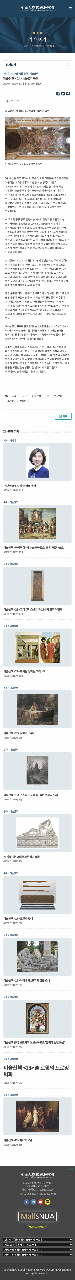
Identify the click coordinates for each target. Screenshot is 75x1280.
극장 (24, 396)
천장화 (23, 400)
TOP (70, 1169)
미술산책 (36, 396)
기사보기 (50, 45)
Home (25, 45)
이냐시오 (58, 396)
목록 (63, 416)
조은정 (10, 400)
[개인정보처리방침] (37, 1226)
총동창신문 (37, 45)
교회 (14, 396)
